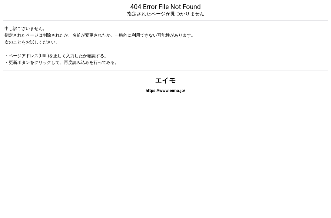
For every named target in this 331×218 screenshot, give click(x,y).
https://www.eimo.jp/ (166, 90)
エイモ (165, 80)
